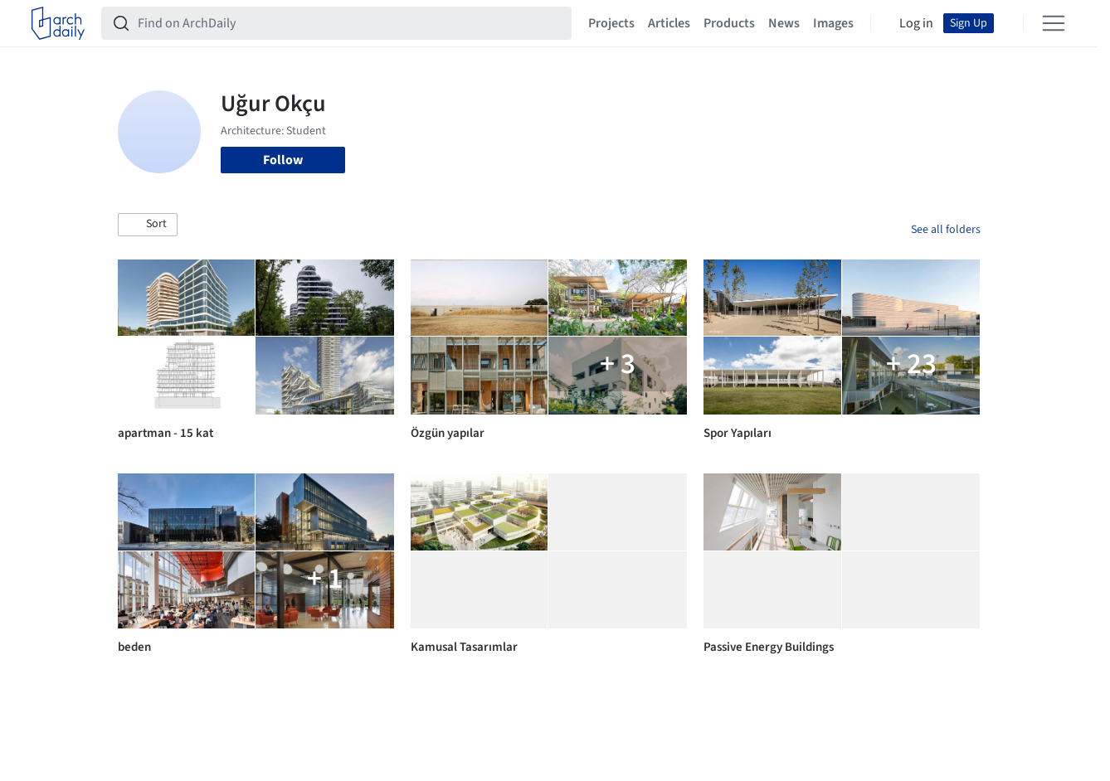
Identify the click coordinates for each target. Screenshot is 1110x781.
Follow (283, 160)
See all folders (946, 229)
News (784, 23)
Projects (611, 23)
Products (729, 23)
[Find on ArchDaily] (350, 23)
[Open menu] (1053, 23)
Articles (669, 23)
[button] (148, 224)
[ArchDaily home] (58, 23)
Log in (916, 23)
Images (833, 23)
